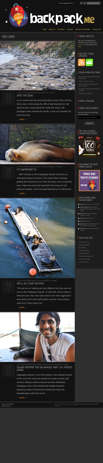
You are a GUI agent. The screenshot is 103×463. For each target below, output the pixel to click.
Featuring (61, 29)
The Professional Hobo (86, 256)
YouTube (81, 3)
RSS (84, 3)
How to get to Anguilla (85, 93)
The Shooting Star (84, 259)
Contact (58, 406)
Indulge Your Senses (82, 29)
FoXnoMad (82, 247)
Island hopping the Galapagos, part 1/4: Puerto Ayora (44, 369)
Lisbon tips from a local (86, 81)
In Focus (25, 92)
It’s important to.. (27, 169)
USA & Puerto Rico (43, 92)
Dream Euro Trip (84, 242)
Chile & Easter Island (29, 280)
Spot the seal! (25, 95)
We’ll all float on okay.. (31, 283)
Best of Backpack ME (29, 364)
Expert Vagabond (84, 245)
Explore (70, 29)
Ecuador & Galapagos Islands (32, 166)
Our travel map (62, 404)
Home (44, 29)
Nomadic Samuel (84, 250)
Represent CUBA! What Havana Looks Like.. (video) (90, 208)
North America (32, 92)
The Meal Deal (94, 404)
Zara (53, 92)
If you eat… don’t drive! (92, 204)
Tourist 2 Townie (84, 262)
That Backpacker (84, 253)
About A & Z (90, 218)
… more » (21, 119)
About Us (52, 29)
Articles (87, 404)
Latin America (51, 166)
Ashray (60, 166)
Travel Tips (96, 29)
